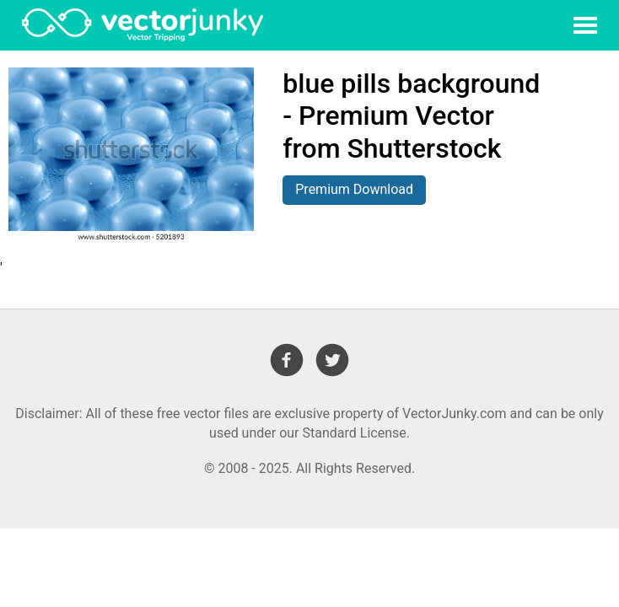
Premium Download (354, 189)
